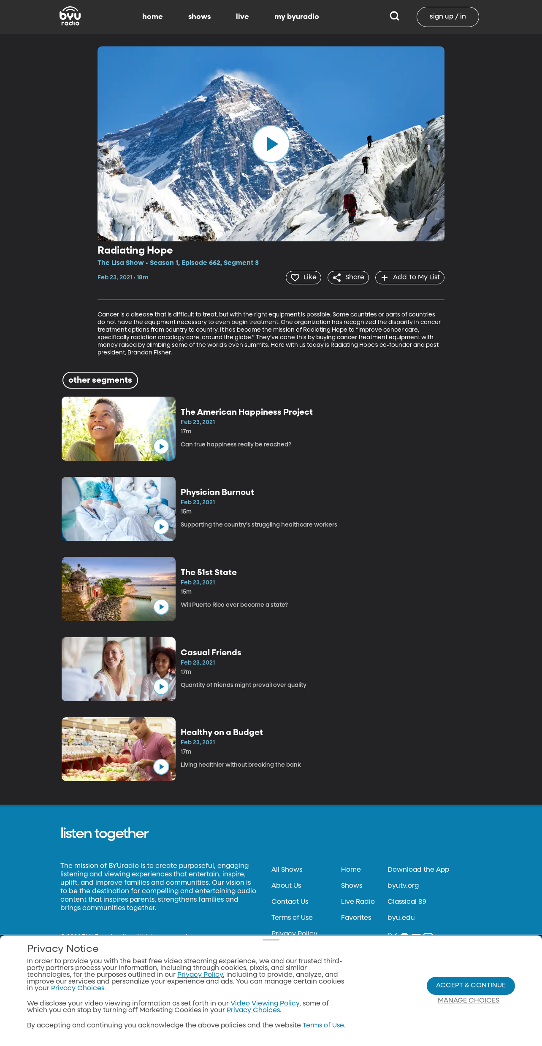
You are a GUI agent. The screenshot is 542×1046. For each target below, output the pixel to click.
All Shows (286, 869)
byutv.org (403, 885)
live (242, 17)
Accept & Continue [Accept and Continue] (471, 985)
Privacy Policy (294, 933)
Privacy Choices (253, 1010)
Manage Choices (468, 1000)
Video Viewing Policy (264, 1003)
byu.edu (401, 917)
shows (199, 17)
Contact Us (289, 901)
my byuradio (296, 17)
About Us (286, 885)
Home (351, 869)
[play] (271, 144)
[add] (408, 277)
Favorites (356, 917)
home (152, 17)
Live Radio (358, 901)
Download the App (418, 869)
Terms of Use (292, 917)
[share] (345, 277)
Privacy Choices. (78, 988)
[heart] (298, 277)
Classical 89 (407, 901)
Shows (351, 885)
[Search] (394, 17)
